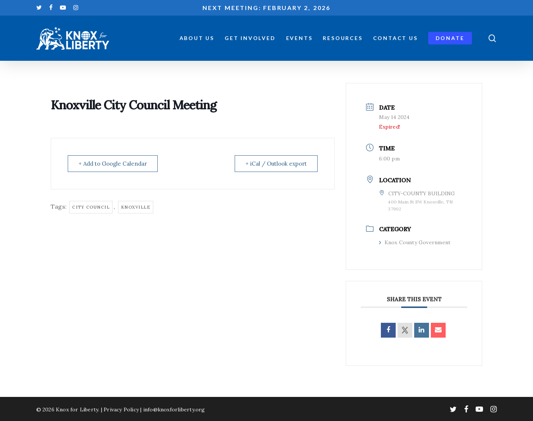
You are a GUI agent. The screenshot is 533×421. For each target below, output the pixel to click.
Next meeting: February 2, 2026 (266, 7)
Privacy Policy (121, 409)
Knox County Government (414, 242)
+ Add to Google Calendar (112, 163)
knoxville (136, 207)
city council (91, 207)
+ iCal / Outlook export (276, 163)
